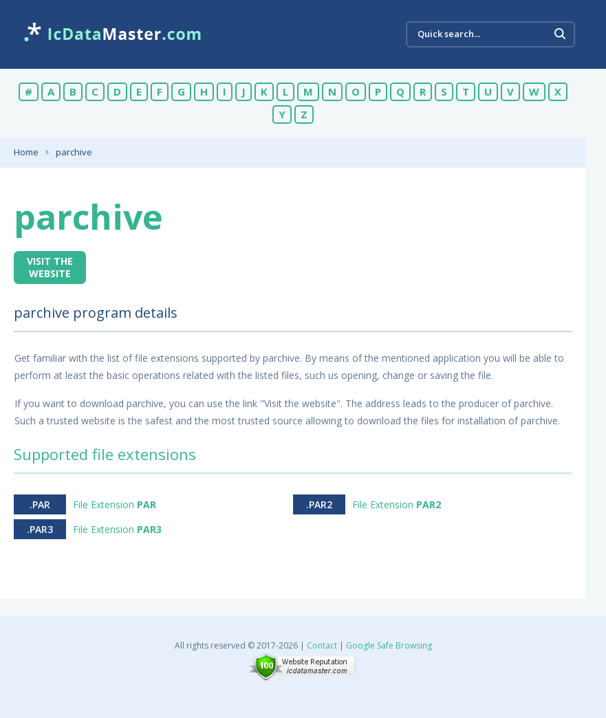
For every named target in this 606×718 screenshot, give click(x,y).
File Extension (114, 504)
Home (26, 152)
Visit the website (50, 267)
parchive (74, 152)
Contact (322, 645)
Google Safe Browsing (389, 645)
